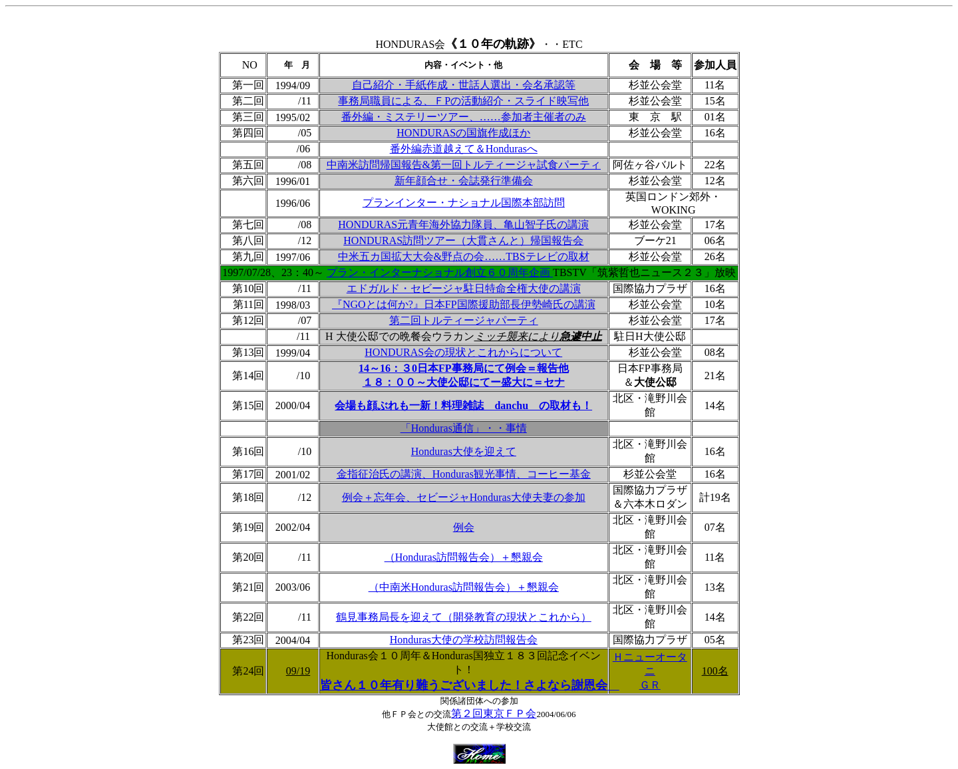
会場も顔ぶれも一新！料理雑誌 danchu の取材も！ (463, 405)
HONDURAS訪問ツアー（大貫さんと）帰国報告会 (463, 240)
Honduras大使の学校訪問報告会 (464, 639)
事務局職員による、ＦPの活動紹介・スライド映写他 (463, 100)
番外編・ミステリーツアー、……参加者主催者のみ (463, 116)
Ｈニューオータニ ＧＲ (650, 671)
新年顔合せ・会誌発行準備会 (464, 180)
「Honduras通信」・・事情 (463, 428)
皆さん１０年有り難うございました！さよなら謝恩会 (469, 685)
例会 (463, 527)
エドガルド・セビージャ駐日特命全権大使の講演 (464, 288)
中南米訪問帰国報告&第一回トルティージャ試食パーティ (464, 164)
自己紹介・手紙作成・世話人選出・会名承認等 (463, 84)
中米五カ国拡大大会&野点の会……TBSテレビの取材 (463, 256)
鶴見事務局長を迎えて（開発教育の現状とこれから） (463, 617)
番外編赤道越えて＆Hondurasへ (464, 148)
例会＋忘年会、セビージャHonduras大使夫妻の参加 (463, 497)
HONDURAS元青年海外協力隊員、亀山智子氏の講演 (463, 224)
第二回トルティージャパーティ (463, 320)
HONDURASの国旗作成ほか (463, 132)
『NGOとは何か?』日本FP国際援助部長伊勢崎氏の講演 (463, 304)
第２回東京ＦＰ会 (493, 713)
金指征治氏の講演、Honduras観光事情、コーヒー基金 (464, 474)
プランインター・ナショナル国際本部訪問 (464, 202)
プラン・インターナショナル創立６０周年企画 (440, 272)
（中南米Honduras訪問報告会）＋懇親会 (464, 587)
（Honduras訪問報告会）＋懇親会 (464, 557)
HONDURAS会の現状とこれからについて (463, 352)
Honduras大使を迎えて (463, 451)
